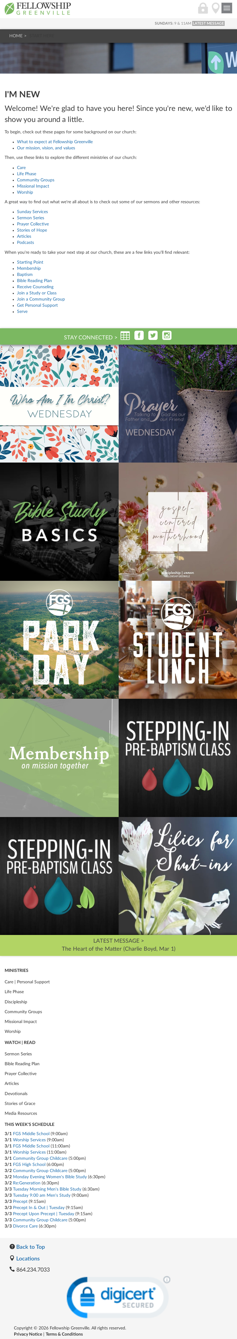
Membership (29, 268)
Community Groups (35, 180)
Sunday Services (32, 212)
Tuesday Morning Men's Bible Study (47, 1189)
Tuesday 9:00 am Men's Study (41, 1195)
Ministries (16, 971)
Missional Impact (33, 186)
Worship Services (29, 1140)
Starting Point (30, 262)
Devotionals (16, 1094)
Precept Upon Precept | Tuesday (43, 1214)
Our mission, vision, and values (46, 148)
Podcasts (25, 243)
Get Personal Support (37, 305)
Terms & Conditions (64, 1334)
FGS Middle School (31, 1134)
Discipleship (16, 1002)
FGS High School (29, 1165)
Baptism (25, 275)
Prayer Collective (33, 224)
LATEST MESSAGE (208, 23)
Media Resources (21, 1113)
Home (16, 36)
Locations (24, 1258)
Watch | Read (20, 1043)
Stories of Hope (32, 230)
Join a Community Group (41, 299)
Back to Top (27, 1246)
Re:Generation (26, 1183)
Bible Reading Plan (34, 281)
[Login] (203, 11)
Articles (24, 236)
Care (21, 168)
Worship (25, 192)
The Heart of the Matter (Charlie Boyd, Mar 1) (119, 949)
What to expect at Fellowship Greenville (55, 142)
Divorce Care (25, 1226)
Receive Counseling (35, 287)
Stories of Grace (20, 1104)
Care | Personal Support (27, 982)
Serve (22, 311)
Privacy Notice (28, 1334)
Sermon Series (30, 218)
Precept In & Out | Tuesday (39, 1208)
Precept (20, 1201)
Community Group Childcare (40, 1158)
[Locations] (215, 11)
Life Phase (26, 174)
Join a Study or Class (37, 293)
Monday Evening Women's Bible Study (50, 1177)
